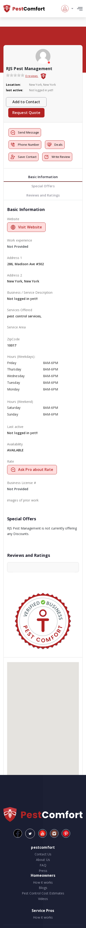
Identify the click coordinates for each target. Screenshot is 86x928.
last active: (14, 90)
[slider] (15, 75)
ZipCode (13, 339)
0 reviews (31, 76)
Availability (15, 444)
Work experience (19, 240)
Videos (43, 899)
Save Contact (23, 156)
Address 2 (14, 275)
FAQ (43, 865)
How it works (43, 882)
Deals (55, 144)
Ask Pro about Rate (32, 469)
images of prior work (23, 500)
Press (43, 870)
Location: (13, 85)
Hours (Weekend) (20, 401)
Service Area (16, 327)
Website (13, 219)
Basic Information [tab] (43, 177)
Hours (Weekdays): (21, 356)
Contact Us (43, 854)
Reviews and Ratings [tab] (43, 195)
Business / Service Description (30, 292)
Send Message (25, 132)
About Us (43, 859)
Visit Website (26, 227)
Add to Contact (26, 101)
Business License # (21, 483)
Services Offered (19, 310)
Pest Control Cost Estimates (43, 893)
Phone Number (25, 144)
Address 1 (14, 258)
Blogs (43, 887)
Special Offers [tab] (42, 186)
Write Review (57, 156)
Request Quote (26, 112)
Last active (15, 426)
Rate (10, 461)
